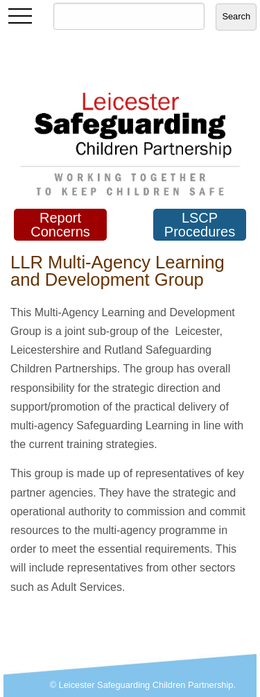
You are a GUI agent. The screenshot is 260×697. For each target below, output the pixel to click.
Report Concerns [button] (60, 224)
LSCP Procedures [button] (199, 224)
